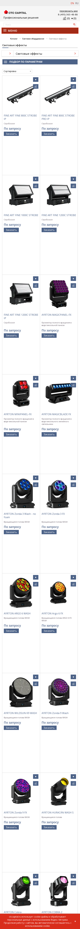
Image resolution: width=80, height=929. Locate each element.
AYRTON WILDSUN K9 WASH (20, 500)
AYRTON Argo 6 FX (52, 436)
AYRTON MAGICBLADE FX (56, 306)
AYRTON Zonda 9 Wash (55, 500)
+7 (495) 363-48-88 (10, 901)
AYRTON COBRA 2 (52, 621)
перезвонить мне (69, 11)
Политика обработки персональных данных (40, 863)
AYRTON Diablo (51, 803)
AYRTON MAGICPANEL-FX (56, 240)
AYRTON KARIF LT (14, 681)
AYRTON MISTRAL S (15, 742)
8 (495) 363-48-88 (68, 14)
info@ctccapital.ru (10, 904)
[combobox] (17, 71)
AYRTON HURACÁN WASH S (58, 560)
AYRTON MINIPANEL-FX (18, 306)
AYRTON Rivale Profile (16, 803)
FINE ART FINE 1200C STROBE (59, 179)
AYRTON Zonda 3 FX (53, 372)
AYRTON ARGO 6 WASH (17, 436)
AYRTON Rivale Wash (54, 742)
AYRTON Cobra (12, 621)
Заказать (11, 133)
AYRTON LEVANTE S (53, 681)
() (73, 18)
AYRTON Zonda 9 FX (15, 560)
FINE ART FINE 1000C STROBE (21, 179)
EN (72, 3)
